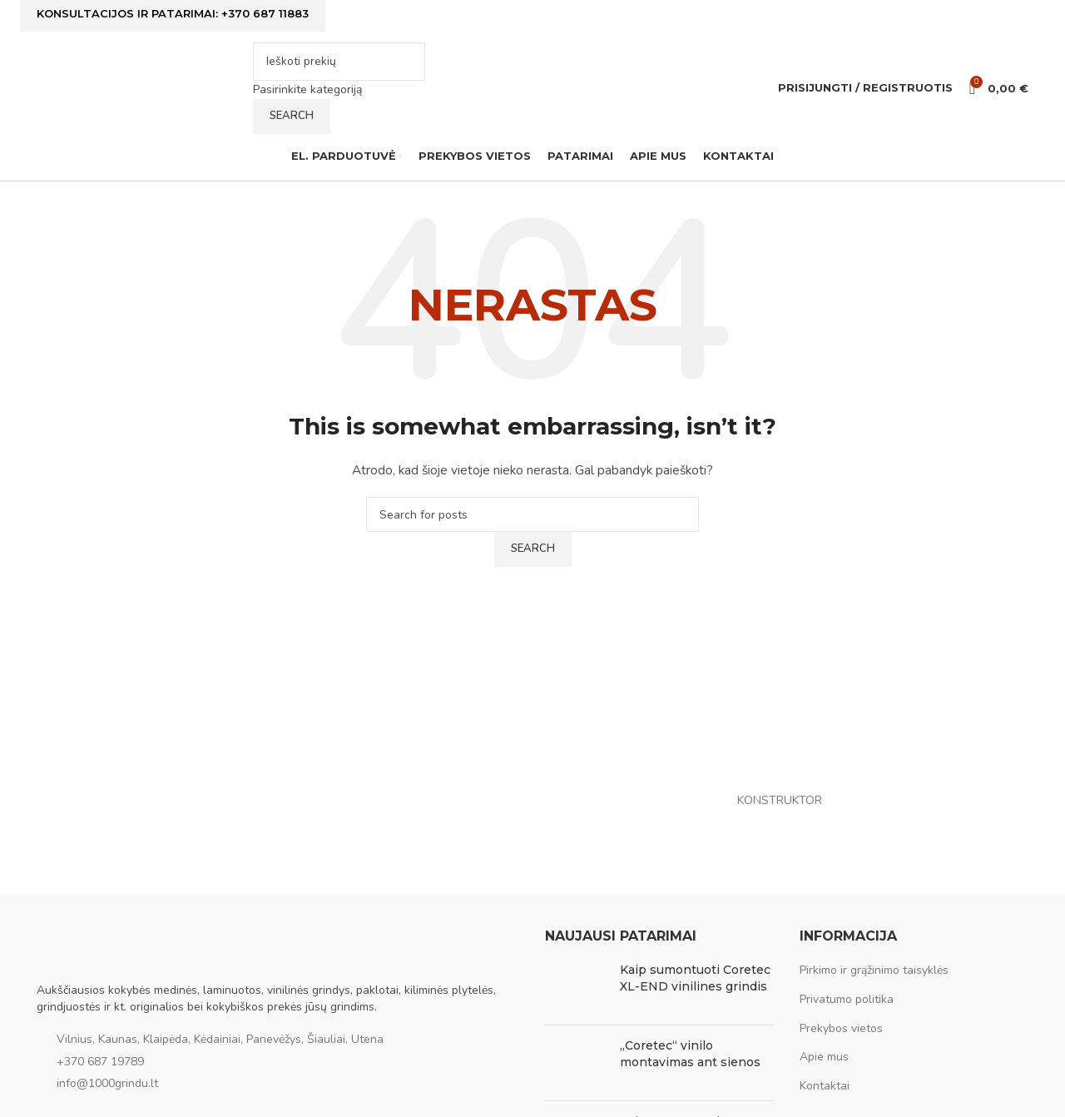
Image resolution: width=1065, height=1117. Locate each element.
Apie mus (824, 1058)
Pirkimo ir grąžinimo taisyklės (874, 972)
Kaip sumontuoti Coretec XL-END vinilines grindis (695, 979)
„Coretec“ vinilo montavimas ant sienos (690, 1055)
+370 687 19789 (100, 1063)
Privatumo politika (847, 1001)
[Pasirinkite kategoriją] (339, 91)
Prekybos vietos (841, 1029)
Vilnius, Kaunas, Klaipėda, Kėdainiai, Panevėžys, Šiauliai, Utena (220, 1041)
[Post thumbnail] (576, 989)
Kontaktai (825, 1087)
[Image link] (120, 947)
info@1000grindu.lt (107, 1085)
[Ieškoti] (339, 62)
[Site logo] (141, 88)
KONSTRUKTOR (779, 801)
